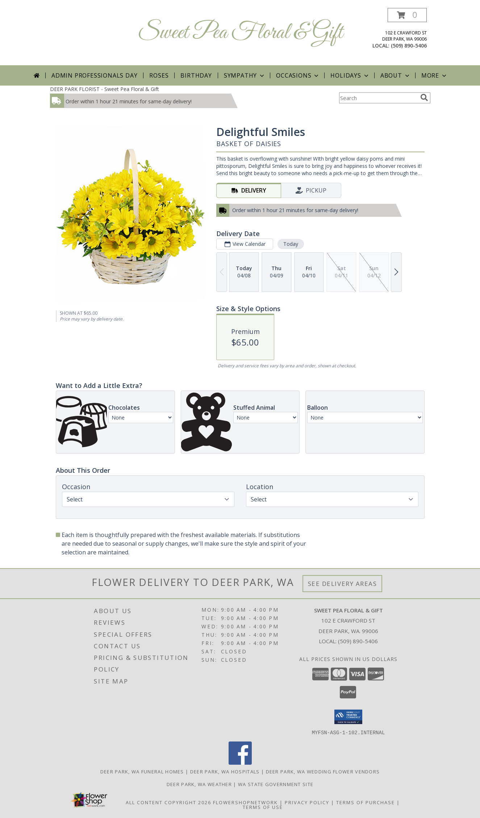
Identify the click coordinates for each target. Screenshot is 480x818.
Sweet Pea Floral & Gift (240, 32)
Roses (158, 75)
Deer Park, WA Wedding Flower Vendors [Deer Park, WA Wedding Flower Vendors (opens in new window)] (323, 771)
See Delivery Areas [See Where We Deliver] (342, 583)
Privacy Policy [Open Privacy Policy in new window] (307, 802)
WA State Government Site (275, 784)
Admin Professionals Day (94, 75)
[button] (407, 15)
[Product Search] (378, 98)
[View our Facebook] (240, 762)
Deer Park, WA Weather (199, 784)
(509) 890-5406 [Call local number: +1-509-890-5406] (409, 45)
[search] (424, 98)
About (395, 75)
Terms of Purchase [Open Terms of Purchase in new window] (365, 802)
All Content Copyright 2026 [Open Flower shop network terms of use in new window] (168, 802)
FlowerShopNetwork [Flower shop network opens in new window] (245, 802)
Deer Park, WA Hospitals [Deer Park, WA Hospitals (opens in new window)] (225, 771)
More (434, 75)
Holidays (350, 75)
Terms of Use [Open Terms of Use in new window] (263, 806)
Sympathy (245, 75)
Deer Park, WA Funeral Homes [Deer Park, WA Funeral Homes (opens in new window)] (142, 771)
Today (290, 243)
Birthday (196, 75)
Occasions (298, 75)
